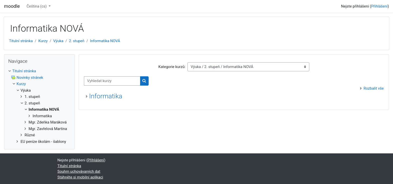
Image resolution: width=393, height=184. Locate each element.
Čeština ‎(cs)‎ (37, 6)
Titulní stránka (21, 41)
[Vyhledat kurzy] (112, 81)
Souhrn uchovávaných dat (78, 171)
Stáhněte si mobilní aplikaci (80, 177)
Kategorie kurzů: (171, 67)
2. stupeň (76, 41)
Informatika (105, 96)
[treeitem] (39, 106)
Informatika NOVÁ (105, 41)
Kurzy (43, 41)
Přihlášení (379, 6)
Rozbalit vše (373, 88)
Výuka (58, 41)
